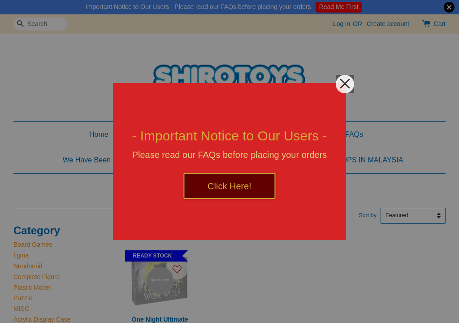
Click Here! (229, 186)
